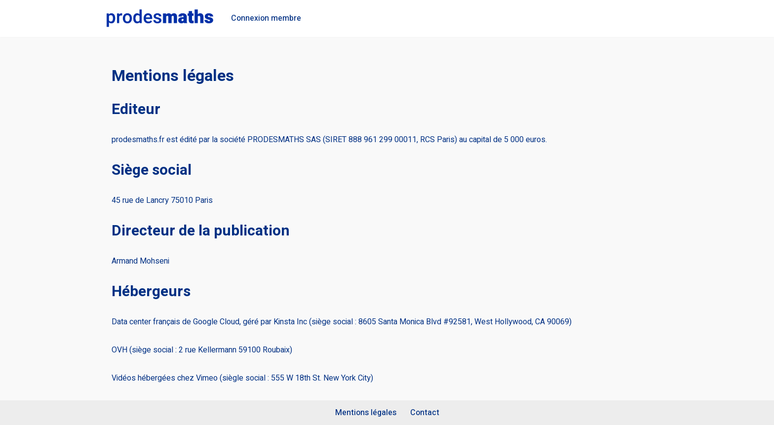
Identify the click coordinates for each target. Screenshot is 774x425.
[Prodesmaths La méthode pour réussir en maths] (160, 18)
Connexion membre (266, 18)
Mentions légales (365, 413)
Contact (424, 413)
